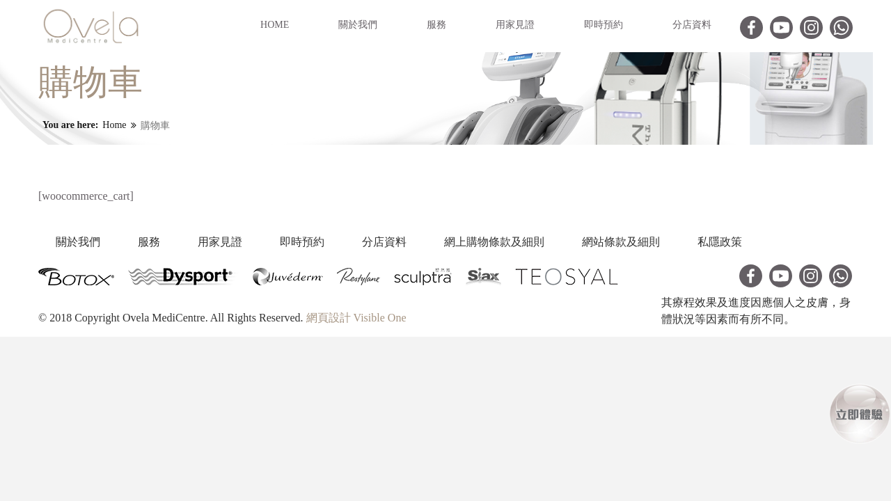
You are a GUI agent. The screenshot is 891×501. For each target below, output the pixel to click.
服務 (436, 24)
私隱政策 (772, 242)
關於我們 (357, 24)
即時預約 (603, 24)
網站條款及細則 (666, 242)
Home (274, 24)
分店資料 (691, 24)
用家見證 (515, 24)
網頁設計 (328, 318)
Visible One (380, 318)
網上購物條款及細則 (532, 242)
